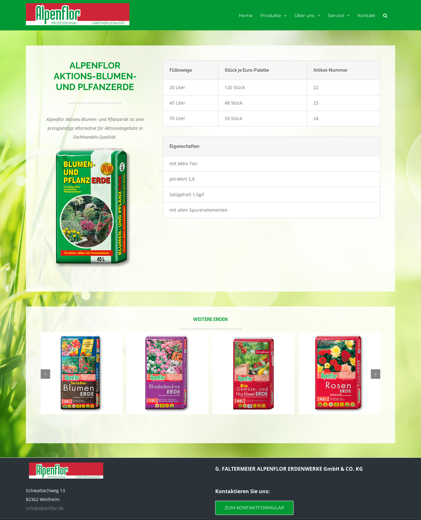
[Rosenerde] (339, 335)
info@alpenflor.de (45, 508)
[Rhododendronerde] (167, 335)
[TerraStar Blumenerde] (81, 335)
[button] (385, 15)
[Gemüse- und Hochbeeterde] (253, 335)
